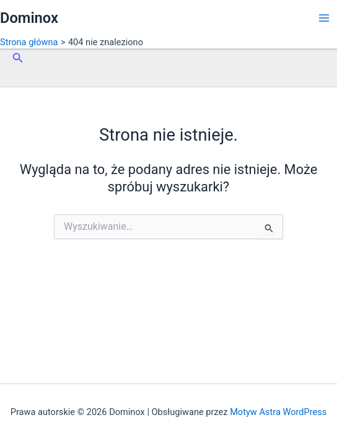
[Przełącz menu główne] (324, 18)
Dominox (29, 18)
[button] (18, 58)
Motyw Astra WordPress (278, 412)
